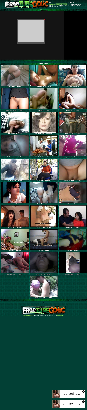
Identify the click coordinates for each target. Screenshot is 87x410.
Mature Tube (52, 4)
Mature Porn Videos (60, 4)
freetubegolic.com (28, 315)
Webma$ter (60, 315)
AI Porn (67, 4)
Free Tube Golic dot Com (61, 3)
